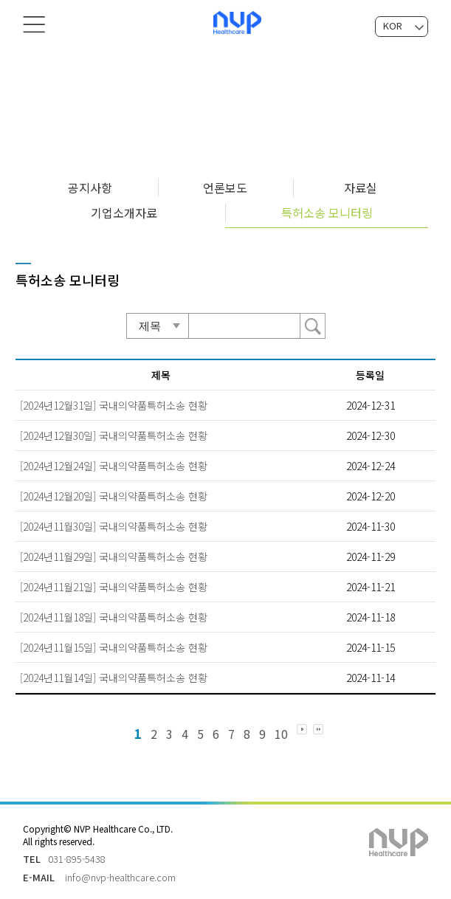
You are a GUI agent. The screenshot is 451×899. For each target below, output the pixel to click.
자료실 (360, 187)
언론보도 (225, 187)
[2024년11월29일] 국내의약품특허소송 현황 (113, 556)
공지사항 (90, 187)
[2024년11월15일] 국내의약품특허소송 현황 (113, 647)
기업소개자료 (124, 212)
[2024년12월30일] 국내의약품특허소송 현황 (113, 435)
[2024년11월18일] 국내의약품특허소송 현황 (113, 617)
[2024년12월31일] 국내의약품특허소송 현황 (113, 405)
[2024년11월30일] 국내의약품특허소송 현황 (113, 526)
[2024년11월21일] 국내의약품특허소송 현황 (113, 586)
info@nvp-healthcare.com (120, 877)
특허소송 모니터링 (327, 212)
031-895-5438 (77, 859)
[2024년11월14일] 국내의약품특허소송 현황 (113, 677)
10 (281, 734)
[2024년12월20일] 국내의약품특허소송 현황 (113, 496)
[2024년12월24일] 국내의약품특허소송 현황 (113, 465)
